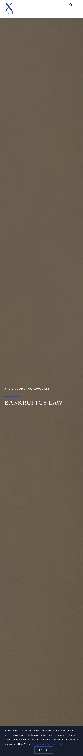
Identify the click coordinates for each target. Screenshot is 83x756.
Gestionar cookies (56, 744)
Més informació (39, 744)
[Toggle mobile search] (70, 4)
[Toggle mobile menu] (77, 4)
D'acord (43, 750)
